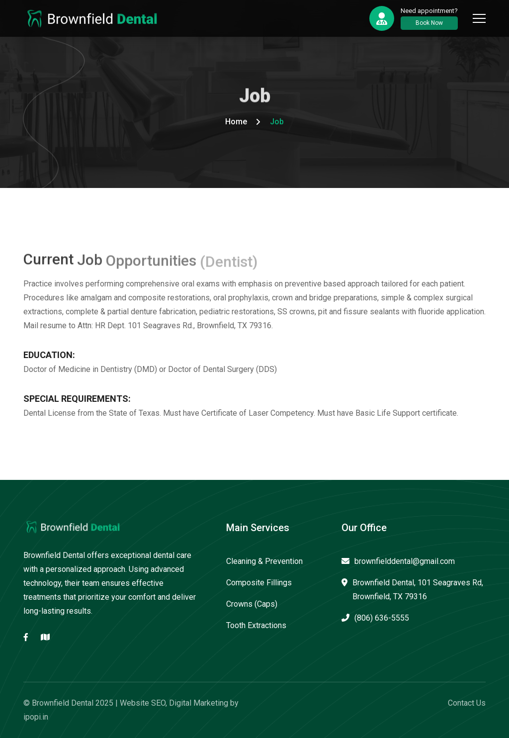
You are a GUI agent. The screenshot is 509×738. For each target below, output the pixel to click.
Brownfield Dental (62, 703)
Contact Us (467, 703)
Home (236, 121)
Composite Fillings (259, 582)
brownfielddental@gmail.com (398, 561)
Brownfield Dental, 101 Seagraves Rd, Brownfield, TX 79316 (412, 589)
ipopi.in (35, 717)
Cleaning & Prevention (264, 561)
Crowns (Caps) (251, 604)
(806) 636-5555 (375, 618)
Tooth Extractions (256, 625)
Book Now (429, 22)
